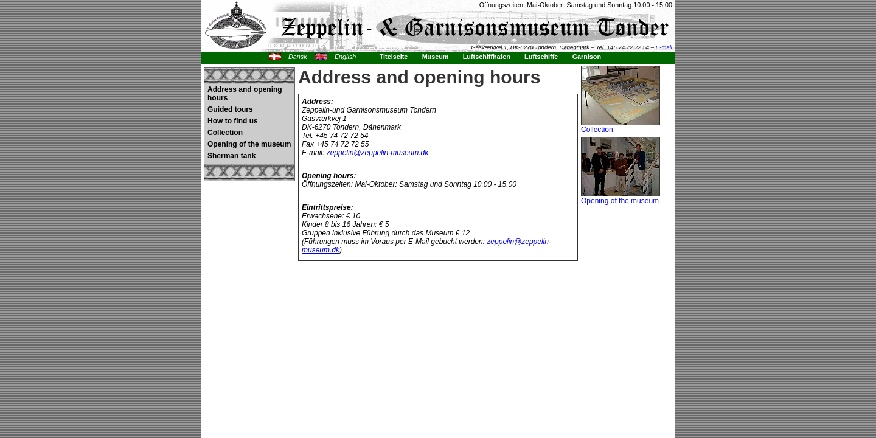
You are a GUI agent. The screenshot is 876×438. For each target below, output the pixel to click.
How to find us (232, 121)
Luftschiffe (541, 56)
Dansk (297, 56)
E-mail (664, 47)
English (345, 56)
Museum (435, 56)
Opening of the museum (249, 144)
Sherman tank (231, 155)
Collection (225, 132)
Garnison (586, 56)
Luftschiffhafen (486, 56)
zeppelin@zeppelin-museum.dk (378, 152)
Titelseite (394, 56)
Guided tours (230, 109)
